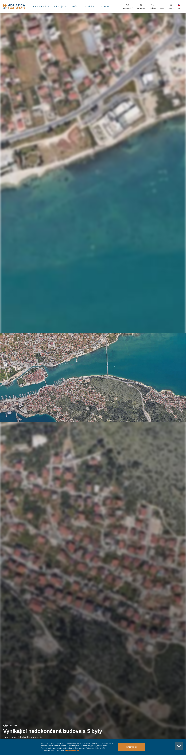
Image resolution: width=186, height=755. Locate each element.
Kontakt (108, 6)
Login (162, 8)
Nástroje (60, 6)
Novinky (91, 6)
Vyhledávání (128, 8)
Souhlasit (131, 747)
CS (179, 8)
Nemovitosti (41, 6)
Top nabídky (141, 8)
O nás (76, 6)
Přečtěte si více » (71, 750)
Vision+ (171, 8)
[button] (172, 27)
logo (15, 6)
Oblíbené (152, 8)
